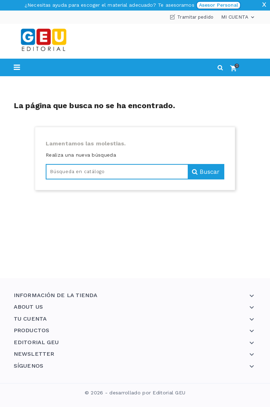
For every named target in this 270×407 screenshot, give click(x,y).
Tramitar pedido (195, 17)
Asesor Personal (218, 5)
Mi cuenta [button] (238, 17)
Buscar (205, 171)
